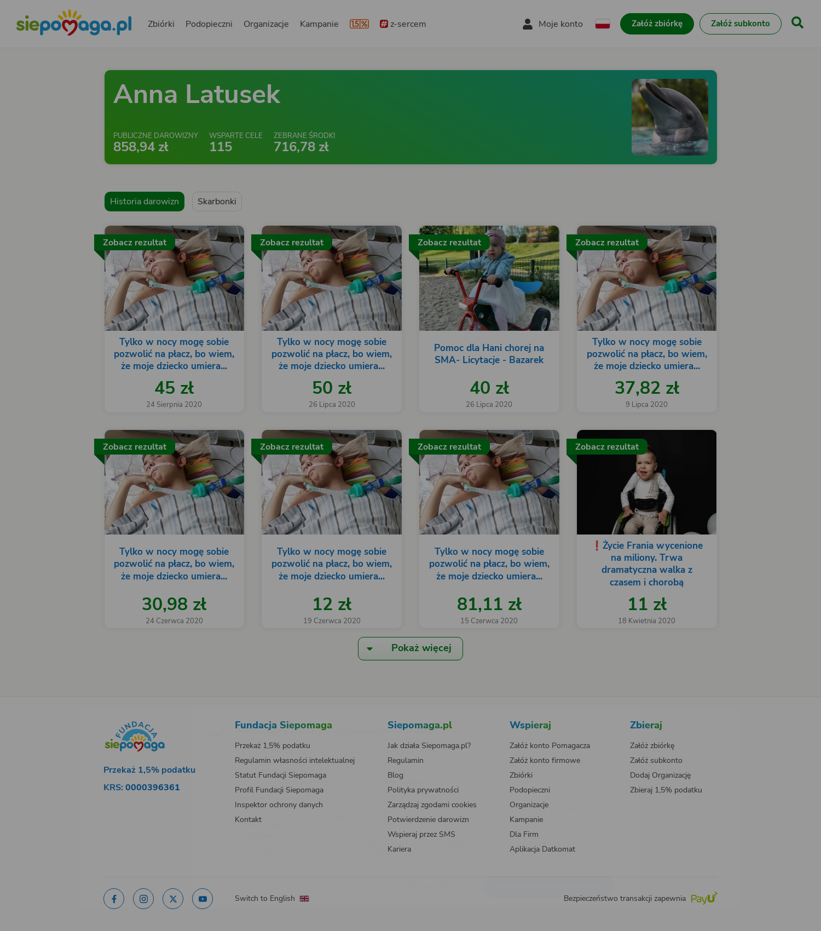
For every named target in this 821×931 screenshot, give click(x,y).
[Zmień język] (170, 714)
